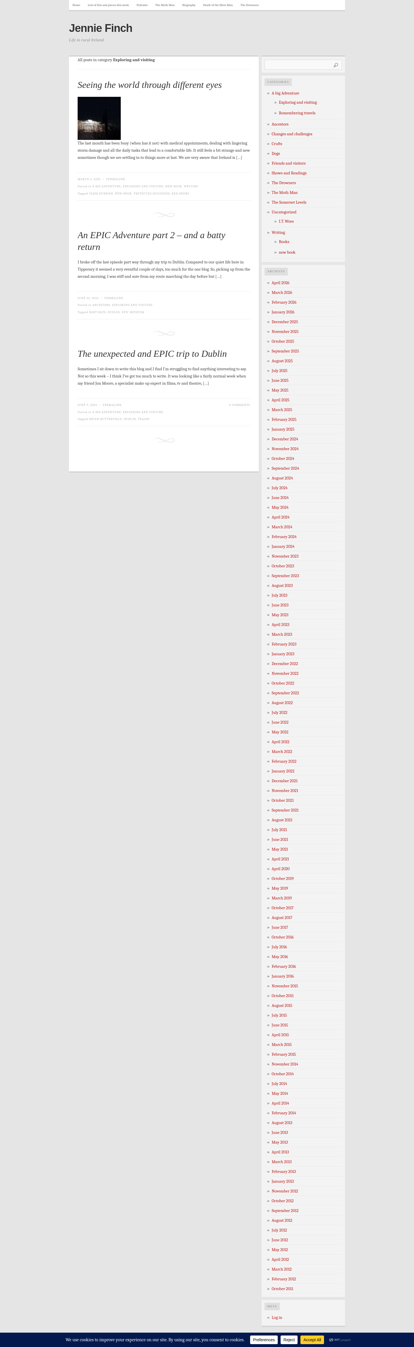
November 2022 (285, 673)
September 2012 (285, 1210)
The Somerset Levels (289, 202)
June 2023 (280, 605)
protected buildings (152, 193)
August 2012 (282, 1220)
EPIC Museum (133, 312)
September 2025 (285, 351)
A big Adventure (106, 186)
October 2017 (283, 907)
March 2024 (282, 527)
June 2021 (280, 839)
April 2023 (281, 624)
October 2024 (283, 458)
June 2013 (280, 1132)
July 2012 (279, 1230)
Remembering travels (297, 113)
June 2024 (280, 497)
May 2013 (280, 1142)
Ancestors (101, 305)
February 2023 (284, 644)
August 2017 (282, 917)
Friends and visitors (289, 163)
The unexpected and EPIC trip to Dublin (152, 353)
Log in (277, 1317)
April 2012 (280, 1259)
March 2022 (282, 751)
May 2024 (280, 507)
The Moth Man (165, 5)
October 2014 (283, 1074)
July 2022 (280, 712)
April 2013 (280, 1152)
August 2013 (282, 1122)
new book (173, 186)
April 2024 (281, 517)
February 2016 (284, 966)
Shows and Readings (289, 173)
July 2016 (279, 947)
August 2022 (282, 702)
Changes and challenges (292, 134)
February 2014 (284, 1113)
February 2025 (284, 419)
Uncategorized (284, 212)
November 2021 (285, 790)
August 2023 (282, 585)
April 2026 (281, 282)
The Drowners (249, 5)
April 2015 (280, 1034)
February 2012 (284, 1279)
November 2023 (285, 556)
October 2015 (283, 995)
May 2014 (280, 1093)
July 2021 (279, 829)
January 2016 (283, 976)
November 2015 (285, 986)
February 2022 (284, 761)
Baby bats (97, 312)
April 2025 (281, 400)
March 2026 (282, 292)
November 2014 (285, 1064)
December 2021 (285, 780)
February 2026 (284, 302)
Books (284, 241)
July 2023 (280, 595)
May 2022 (280, 732)
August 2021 (282, 820)
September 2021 (285, 810)
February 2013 (284, 1171)
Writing (191, 186)
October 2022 (283, 683)
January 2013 (283, 1181)
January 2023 (283, 654)
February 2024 (284, 536)
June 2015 (280, 1025)
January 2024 (283, 546)
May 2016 (280, 956)
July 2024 (280, 487)
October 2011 (282, 1288)
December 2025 (285, 321)
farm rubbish (101, 193)
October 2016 (283, 937)
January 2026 (283, 312)
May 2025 (280, 390)
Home (76, 5)
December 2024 (285, 439)
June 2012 (280, 1240)
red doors (180, 193)
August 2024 (282, 478)
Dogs (276, 153)
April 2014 (280, 1103)
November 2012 (285, 1191)
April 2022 (281, 741)
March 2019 (282, 898)
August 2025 (282, 361)
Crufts (277, 143)
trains (144, 419)
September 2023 (285, 575)
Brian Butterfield (105, 419)
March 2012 (282, 1269)
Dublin (114, 312)
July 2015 (279, 1015)
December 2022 (285, 663)
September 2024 (285, 468)
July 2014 (279, 1083)
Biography (188, 5)
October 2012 (283, 1200)
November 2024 (285, 448)
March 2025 (282, 409)
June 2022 (280, 722)
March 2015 (282, 1044)
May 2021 (280, 849)
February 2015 (284, 1054)
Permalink (115, 179)
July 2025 (280, 370)
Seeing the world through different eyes (150, 85)
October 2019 (283, 878)
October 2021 (283, 800)
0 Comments (239, 405)
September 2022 (285, 693)
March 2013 (282, 1161)
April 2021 (280, 859)
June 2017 (280, 927)
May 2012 (280, 1249)
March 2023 (282, 634)
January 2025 (283, 429)
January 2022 (283, 771)
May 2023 (280, 614)
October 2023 (283, 566)
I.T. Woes (286, 221)
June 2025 (280, 380)
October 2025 (283, 341)
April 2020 (281, 868)
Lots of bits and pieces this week (108, 5)
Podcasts (142, 5)
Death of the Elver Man (218, 5)
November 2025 (285, 331)
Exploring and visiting (143, 186)
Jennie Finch (100, 28)
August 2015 (282, 1005)
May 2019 (280, 888)
